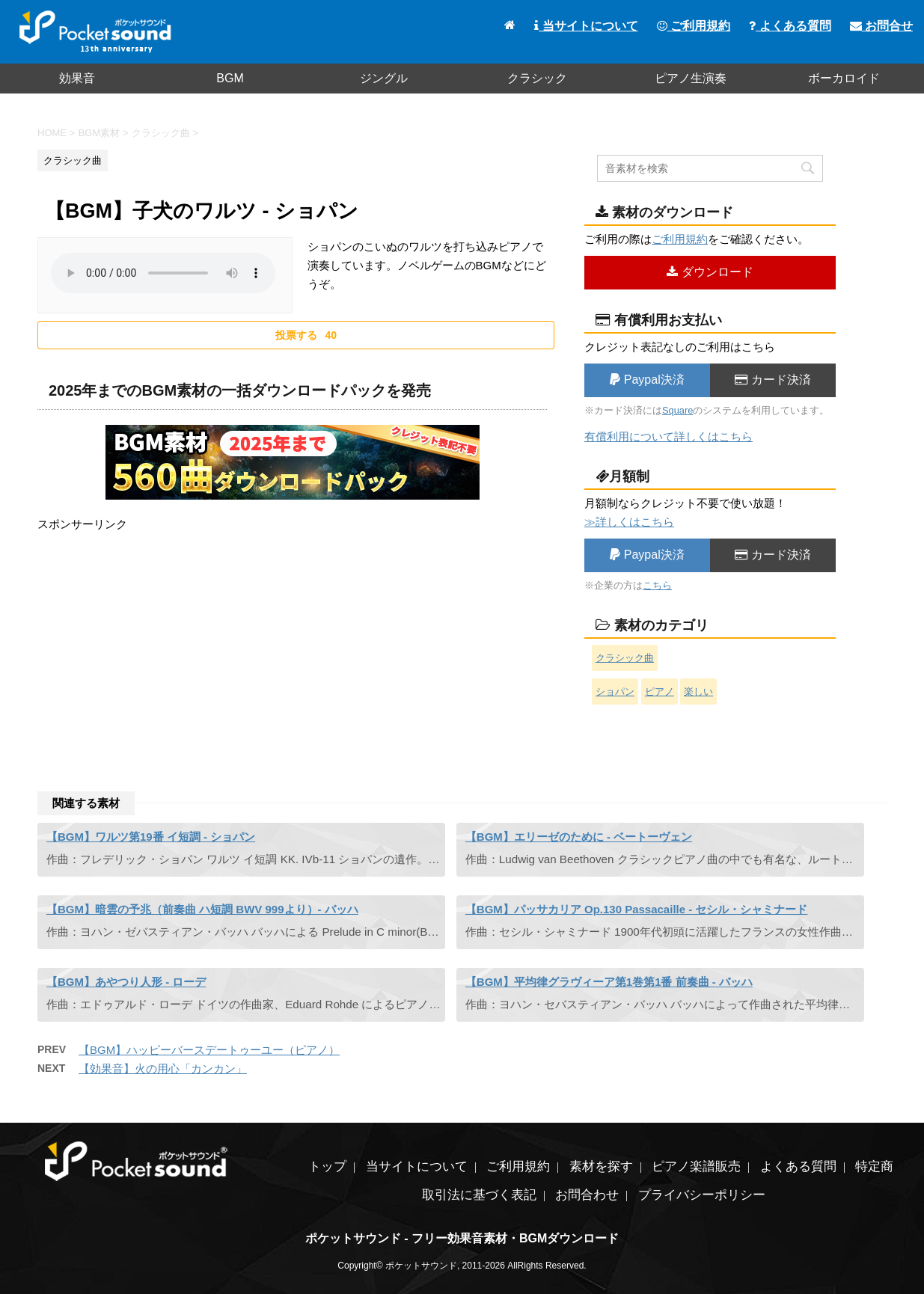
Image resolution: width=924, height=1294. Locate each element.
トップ (327, 1166)
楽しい (698, 691)
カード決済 (772, 379)
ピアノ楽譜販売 (696, 1166)
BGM (229, 78)
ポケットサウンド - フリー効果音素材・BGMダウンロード (462, 1238)
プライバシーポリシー (701, 1195)
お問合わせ (587, 1195)
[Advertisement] (292, 638)
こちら (657, 585)
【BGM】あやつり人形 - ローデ (126, 981)
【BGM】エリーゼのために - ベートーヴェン (578, 836)
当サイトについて (585, 25)
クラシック (537, 78)
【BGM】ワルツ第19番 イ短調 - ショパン (150, 836)
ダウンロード (710, 272)
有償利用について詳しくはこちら (668, 436)
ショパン (615, 691)
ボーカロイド (844, 78)
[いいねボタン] (296, 335)
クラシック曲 (625, 657)
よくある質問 (789, 25)
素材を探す (601, 1166)
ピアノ (659, 691)
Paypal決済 (647, 379)
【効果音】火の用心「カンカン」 (163, 1068)
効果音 (77, 78)
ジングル (384, 78)
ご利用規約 (693, 25)
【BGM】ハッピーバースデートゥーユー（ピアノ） (209, 1049)
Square (677, 410)
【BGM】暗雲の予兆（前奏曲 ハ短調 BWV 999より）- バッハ (202, 909)
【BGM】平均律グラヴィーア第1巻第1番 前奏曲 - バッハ (609, 981)
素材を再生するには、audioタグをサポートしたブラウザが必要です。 (163, 273)
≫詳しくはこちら (629, 521)
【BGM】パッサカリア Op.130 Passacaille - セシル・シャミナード (636, 909)
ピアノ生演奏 (690, 78)
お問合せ (881, 25)
